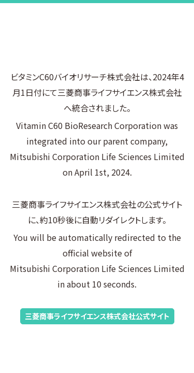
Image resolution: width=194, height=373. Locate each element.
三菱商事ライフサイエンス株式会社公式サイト (97, 316)
